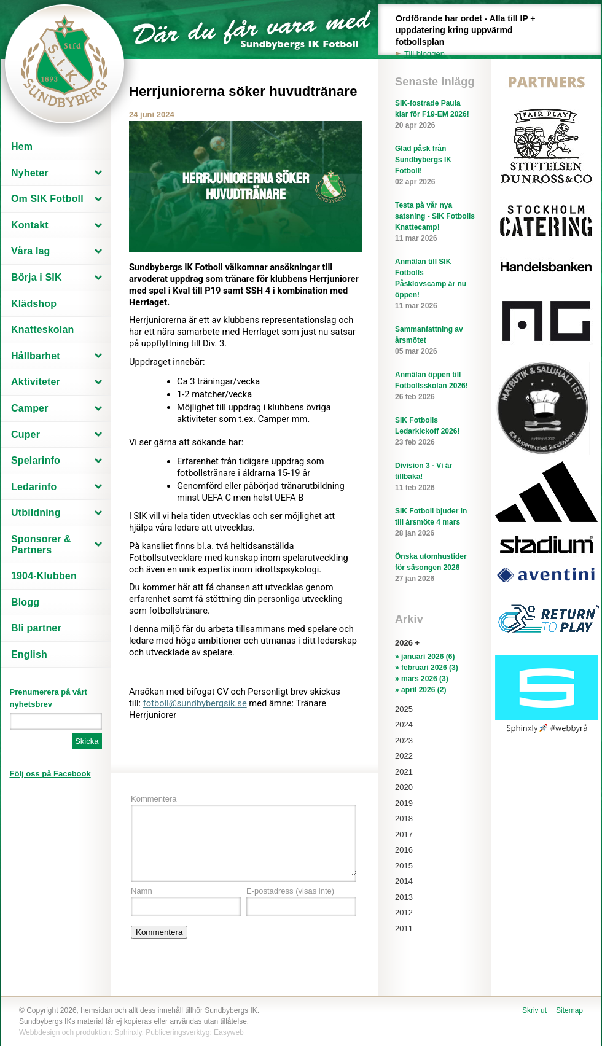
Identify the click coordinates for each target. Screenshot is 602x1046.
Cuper (25, 434)
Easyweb (229, 1032)
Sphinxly (127, 1032)
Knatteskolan (42, 329)
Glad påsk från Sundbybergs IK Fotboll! (435, 165)
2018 (404, 818)
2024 (404, 724)
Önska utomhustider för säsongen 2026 (435, 568)
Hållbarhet (35, 356)
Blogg (25, 602)
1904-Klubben (44, 576)
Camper (30, 408)
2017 (404, 834)
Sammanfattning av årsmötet (435, 341)
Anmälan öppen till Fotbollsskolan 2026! (435, 386)
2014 (404, 881)
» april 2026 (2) (420, 689)
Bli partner (36, 628)
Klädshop (34, 304)
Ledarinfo (34, 487)
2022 (404, 755)
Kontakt (30, 225)
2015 (404, 865)
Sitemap (569, 1010)
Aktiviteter (35, 382)
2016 (404, 849)
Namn (141, 891)
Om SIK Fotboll (47, 198)
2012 (404, 912)
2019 (404, 803)
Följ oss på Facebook (50, 773)
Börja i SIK (36, 277)
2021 (404, 771)
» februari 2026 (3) (426, 667)
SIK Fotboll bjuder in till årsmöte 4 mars (435, 523)
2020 (404, 787)
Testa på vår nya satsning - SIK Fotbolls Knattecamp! (435, 222)
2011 (404, 928)
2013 (404, 897)
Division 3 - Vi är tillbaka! (435, 477)
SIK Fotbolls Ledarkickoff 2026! (435, 432)
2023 (404, 740)
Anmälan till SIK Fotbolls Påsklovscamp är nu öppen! (435, 284)
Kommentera (153, 798)
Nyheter (30, 173)
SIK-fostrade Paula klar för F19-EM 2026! (435, 115)
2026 (404, 642)
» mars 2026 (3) (421, 678)
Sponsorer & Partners (41, 544)
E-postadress (290, 891)
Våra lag (30, 251)
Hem (22, 146)
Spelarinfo (35, 460)
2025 (404, 709)
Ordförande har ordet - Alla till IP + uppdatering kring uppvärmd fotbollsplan (472, 37)
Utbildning (36, 512)
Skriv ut (534, 1010)
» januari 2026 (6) (425, 656)
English (29, 654)
